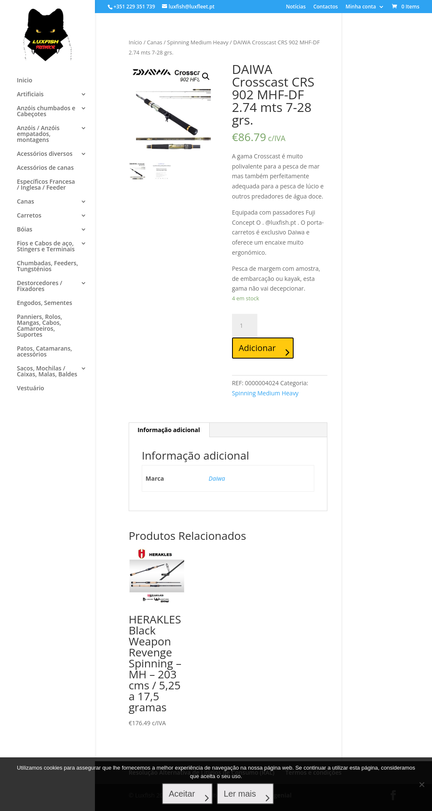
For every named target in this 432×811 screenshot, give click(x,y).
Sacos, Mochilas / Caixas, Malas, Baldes (47, 371)
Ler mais (240, 794)
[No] (421, 784)
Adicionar (257, 348)
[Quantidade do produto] (244, 325)
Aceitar (182, 794)
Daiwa (217, 478)
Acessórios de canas (45, 168)
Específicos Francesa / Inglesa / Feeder (46, 185)
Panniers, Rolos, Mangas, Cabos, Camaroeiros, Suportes (39, 326)
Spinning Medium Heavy (197, 42)
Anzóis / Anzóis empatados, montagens (38, 134)
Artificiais (30, 94)
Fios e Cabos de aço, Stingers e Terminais (46, 246)
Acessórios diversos (45, 154)
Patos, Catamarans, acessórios (44, 352)
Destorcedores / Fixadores (39, 286)
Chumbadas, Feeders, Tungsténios (47, 266)
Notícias (296, 7)
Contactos (325, 7)
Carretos (29, 215)
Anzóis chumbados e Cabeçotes (46, 111)
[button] (205, 76)
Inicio (24, 80)
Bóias (24, 229)
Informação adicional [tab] (169, 430)
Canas (25, 202)
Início (135, 42)
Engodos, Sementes (44, 303)
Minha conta (361, 7)
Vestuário (30, 388)
